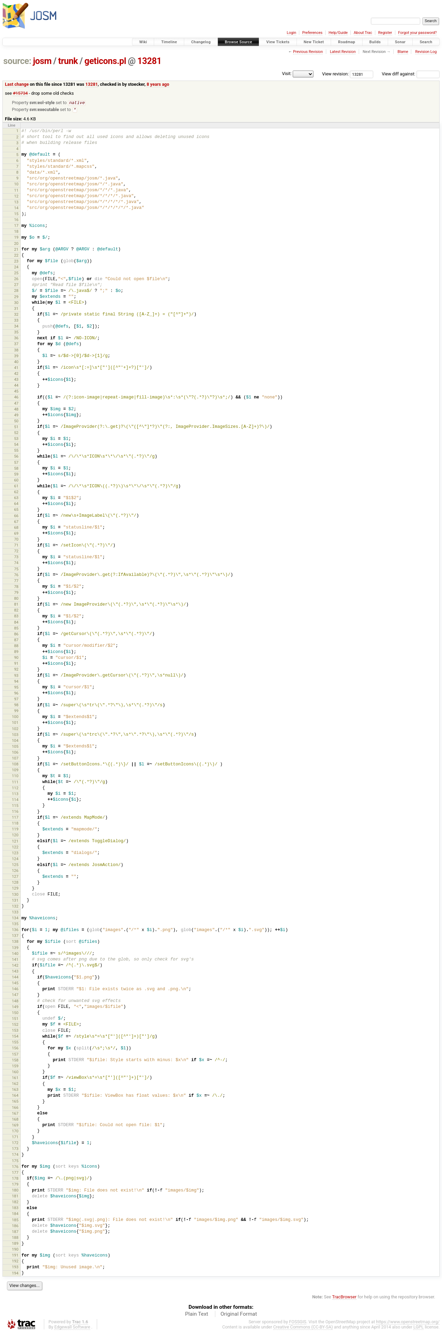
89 (16, 652)
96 (16, 693)
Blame (402, 51)
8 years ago (158, 84)
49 (16, 415)
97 (16, 699)
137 (15, 936)
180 (15, 1190)
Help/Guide (338, 32)
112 (15, 788)
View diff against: (411, 73)
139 (15, 948)
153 (15, 1031)
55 (16, 451)
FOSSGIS (297, 1322)
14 (16, 208)
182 (15, 1202)
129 (15, 888)
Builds (375, 42)
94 (16, 682)
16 (16, 220)
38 (16, 350)
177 (15, 1173)
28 (16, 291)
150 (15, 1013)
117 (15, 818)
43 (16, 380)
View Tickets (277, 42)
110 (15, 776)
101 (15, 723)
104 (15, 741)
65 (16, 510)
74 (16, 563)
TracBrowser (344, 1297)
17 (16, 226)
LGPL (418, 1327)
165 (15, 1102)
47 (16, 404)
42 (16, 374)
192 (15, 1261)
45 (16, 391)
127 (15, 877)
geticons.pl (105, 61)
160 (15, 1072)
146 (15, 989)
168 (15, 1119)
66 (16, 516)
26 (16, 279)
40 (16, 362)
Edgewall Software (72, 1327)
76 (16, 575)
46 (16, 397)
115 (15, 806)
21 (16, 250)
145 (15, 983)
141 (15, 960)
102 (15, 729)
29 (16, 297)
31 (16, 309)
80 (16, 599)
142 (15, 966)
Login (291, 32)
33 (16, 321)
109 (15, 770)
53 (16, 439)
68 (16, 528)
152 (15, 1025)
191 (15, 1255)
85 (16, 628)
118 (15, 823)
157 (15, 1054)
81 (16, 604)
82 (16, 610)
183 (15, 1208)
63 (16, 498)
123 (15, 853)
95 (16, 688)
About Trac (363, 32)
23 (16, 261)
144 (15, 977)
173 (15, 1149)
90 (16, 658)
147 (15, 995)
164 (15, 1096)
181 (15, 1196)
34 (16, 326)
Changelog (200, 42)
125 (15, 865)
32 (16, 315)
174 (15, 1155)
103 (15, 735)
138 (15, 942)
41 (16, 368)
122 (15, 847)
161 (15, 1078)
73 (16, 557)
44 (16, 386)
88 (16, 646)
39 (16, 356)
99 (16, 711)
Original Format (238, 1315)
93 (16, 676)
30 (16, 303)
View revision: (335, 73)
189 (15, 1244)
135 (15, 924)
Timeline (169, 42)
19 (16, 238)
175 (15, 1161)
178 (15, 1179)
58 (16, 469)
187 (15, 1232)
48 (16, 409)
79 (16, 593)
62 (16, 492)
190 (15, 1250)
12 (16, 196)
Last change (17, 84)
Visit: (287, 73)
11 (16, 190)
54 (16, 445)
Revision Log (425, 51)
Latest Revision (343, 51)
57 (16, 463)
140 (15, 954)
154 (15, 1036)
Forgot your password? (417, 32)
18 (16, 232)
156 (15, 1048)
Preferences (312, 32)
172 (15, 1143)
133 (15, 912)
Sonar (400, 42)
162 (15, 1084)
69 (16, 534)
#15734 (20, 93)
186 (15, 1226)
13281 (149, 61)
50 (16, 421)
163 (15, 1090)
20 (16, 244)
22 (16, 256)
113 (15, 794)
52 (16, 433)
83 (16, 616)
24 (16, 267)
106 (15, 753)
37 (16, 344)
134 (15, 918)
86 (16, 634)
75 (16, 569)
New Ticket (314, 42)
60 (16, 480)
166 (15, 1108)
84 (16, 622)
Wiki (143, 42)
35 (16, 332)
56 (16, 456)
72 (16, 551)
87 (16, 640)
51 (16, 427)
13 (16, 202)
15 (16, 214)
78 (16, 587)
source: (17, 61)
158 (15, 1060)
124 (15, 859)
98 (16, 705)
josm (42, 61)
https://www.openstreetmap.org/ (408, 1322)
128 (15, 883)
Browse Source (238, 42)
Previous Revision (308, 51)
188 (15, 1238)
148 (15, 1001)
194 (15, 1273)
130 (15, 895)
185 (15, 1220)
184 (15, 1214)
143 (15, 971)
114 (15, 800)
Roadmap (346, 42)
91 (16, 664)
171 (15, 1137)
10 (16, 184)
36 (16, 338)
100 (15, 717)
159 (15, 1066)
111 (15, 782)
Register (385, 32)
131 (15, 901)
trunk (68, 61)
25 (16, 273)
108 (15, 764)
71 (16, 545)
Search (426, 42)
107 (15, 758)
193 (15, 1267)
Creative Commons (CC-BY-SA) (303, 1327)
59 (16, 474)
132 (15, 906)
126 (15, 871)
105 (15, 747)
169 (15, 1125)
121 (15, 841)
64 (16, 504)
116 (15, 812)
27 (16, 285)
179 (15, 1185)
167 (15, 1114)
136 (15, 930)
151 (15, 1019)
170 (15, 1131)
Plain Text (196, 1315)
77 (16, 581)
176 (15, 1167)
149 (15, 1007)
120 (15, 835)
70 (16, 539)
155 (15, 1042)
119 (15, 829)
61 (16, 486)
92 (16, 670)
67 (16, 522)
